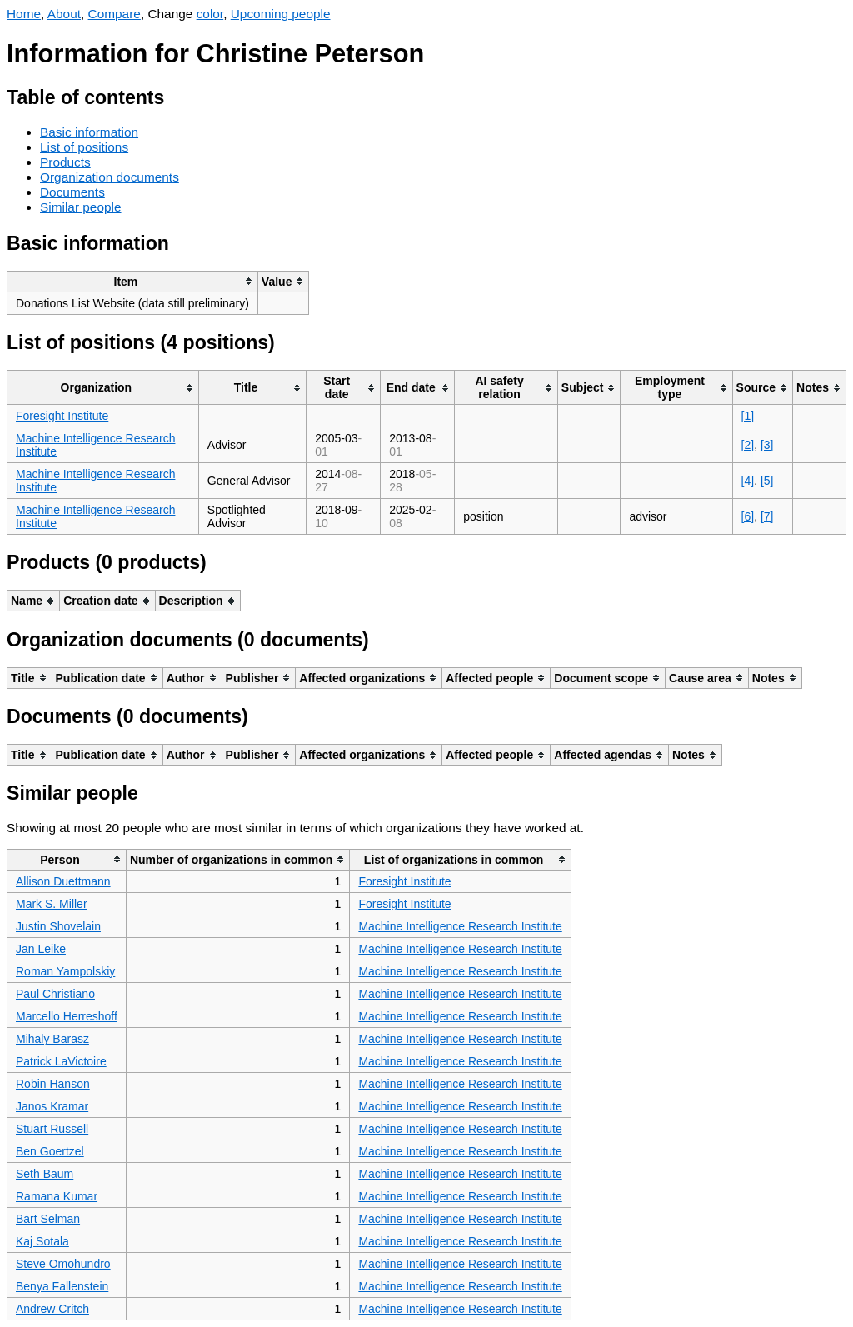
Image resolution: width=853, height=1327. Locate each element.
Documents (72, 192)
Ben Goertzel (50, 1151)
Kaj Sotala (42, 1241)
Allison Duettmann (63, 881)
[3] (767, 444)
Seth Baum (44, 1173)
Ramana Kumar (56, 1196)
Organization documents (109, 177)
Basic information (89, 132)
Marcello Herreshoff (66, 1016)
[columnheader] (132, 281)
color (210, 14)
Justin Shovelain (58, 926)
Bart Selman (48, 1218)
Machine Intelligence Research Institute (459, 926)
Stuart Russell (52, 1128)
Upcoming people (281, 14)
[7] (767, 516)
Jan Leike (41, 948)
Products (65, 162)
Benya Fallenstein (62, 1286)
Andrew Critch (52, 1308)
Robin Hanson (53, 1083)
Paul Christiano (55, 993)
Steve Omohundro (63, 1263)
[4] (748, 480)
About (64, 14)
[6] (748, 516)
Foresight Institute (62, 415)
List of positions (84, 147)
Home (24, 14)
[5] (767, 480)
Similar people (81, 207)
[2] (748, 444)
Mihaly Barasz (52, 1038)
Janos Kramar (52, 1106)
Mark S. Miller (51, 903)
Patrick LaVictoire (61, 1061)
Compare (114, 14)
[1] (748, 415)
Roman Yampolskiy (65, 971)
